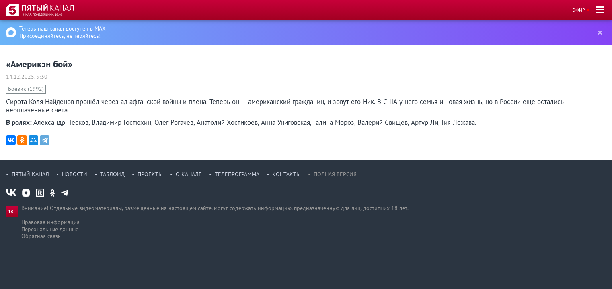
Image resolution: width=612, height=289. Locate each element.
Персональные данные (49, 229)
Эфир (579, 10)
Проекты (150, 174)
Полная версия (335, 174)
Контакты (286, 174)
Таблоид (112, 174)
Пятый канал (30, 174)
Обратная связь (41, 236)
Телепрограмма (237, 174)
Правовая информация (50, 222)
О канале (189, 174)
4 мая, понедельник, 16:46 (42, 14)
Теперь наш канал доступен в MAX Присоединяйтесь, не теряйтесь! (62, 32)
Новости (74, 174)
